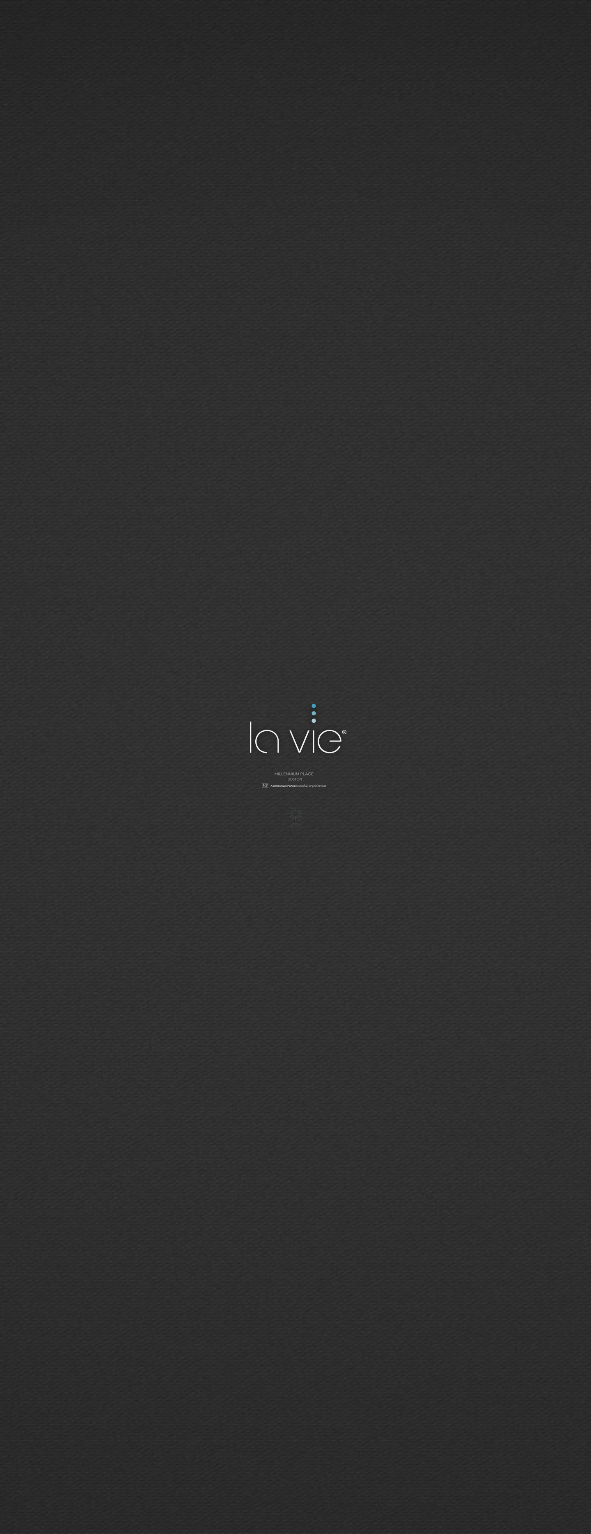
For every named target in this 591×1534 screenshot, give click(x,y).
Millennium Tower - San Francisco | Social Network (295, 781)
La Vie (296, 730)
